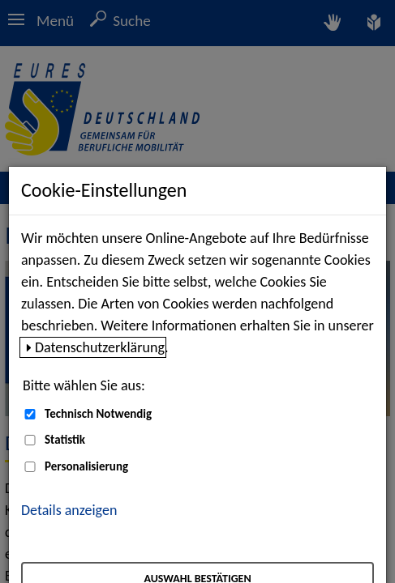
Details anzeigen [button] (69, 510)
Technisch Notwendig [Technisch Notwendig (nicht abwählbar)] (98, 413)
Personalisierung (86, 466)
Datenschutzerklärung (100, 347)
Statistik (65, 439)
